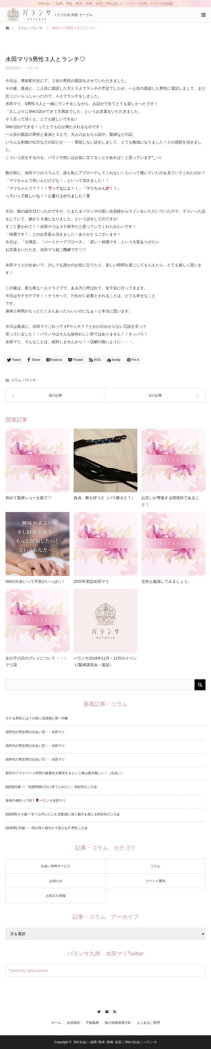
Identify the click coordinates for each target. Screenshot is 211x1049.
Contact (105, 1011)
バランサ (35, 28)
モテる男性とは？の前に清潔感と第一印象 (36, 718)
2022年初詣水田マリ (91, 581)
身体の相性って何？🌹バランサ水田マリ (35, 800)
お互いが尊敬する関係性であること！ (170, 501)
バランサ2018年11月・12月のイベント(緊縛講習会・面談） (105, 661)
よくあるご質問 (148, 1022)
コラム (22, 28)
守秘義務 (92, 1022)
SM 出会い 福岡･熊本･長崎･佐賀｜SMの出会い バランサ (115, 1042)
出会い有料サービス (56, 866)
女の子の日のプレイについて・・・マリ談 (36, 661)
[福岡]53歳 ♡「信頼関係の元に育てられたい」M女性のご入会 (51, 787)
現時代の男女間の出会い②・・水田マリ (35, 746)
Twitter (97, 1011)
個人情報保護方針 (118, 1022)
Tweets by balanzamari (28, 970)
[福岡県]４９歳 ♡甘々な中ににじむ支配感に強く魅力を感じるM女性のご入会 (62, 814)
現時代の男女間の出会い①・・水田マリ (35, 759)
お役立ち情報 (56, 896)
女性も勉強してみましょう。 (166, 581)
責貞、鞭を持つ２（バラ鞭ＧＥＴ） (104, 498)
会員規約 (73, 1022)
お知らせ (55, 881)
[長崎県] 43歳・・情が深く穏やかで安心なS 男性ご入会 (46, 828)
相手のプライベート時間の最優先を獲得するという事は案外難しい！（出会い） (64, 773)
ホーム (56, 1022)
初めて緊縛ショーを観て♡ (28, 498)
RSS (113, 1011)
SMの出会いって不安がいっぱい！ (35, 581)
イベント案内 (155, 881)
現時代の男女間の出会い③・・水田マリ (35, 732)
